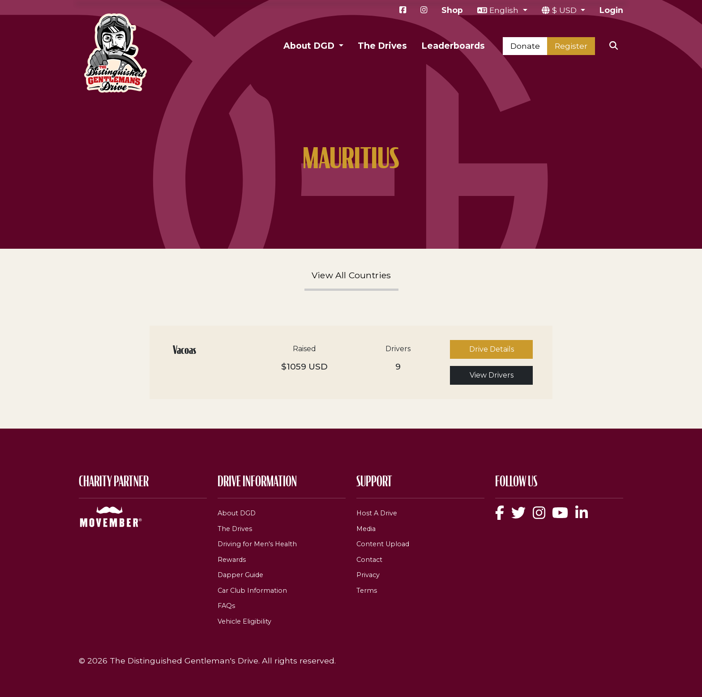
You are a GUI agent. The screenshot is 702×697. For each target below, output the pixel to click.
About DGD (237, 513)
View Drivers (492, 375)
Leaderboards (453, 45)
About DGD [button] (310, 45)
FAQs (226, 606)
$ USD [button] (565, 10)
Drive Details (491, 349)
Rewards (232, 560)
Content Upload (382, 544)
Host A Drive (376, 513)
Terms (366, 590)
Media (366, 529)
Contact (369, 560)
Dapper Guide (240, 575)
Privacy (368, 575)
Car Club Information (252, 590)
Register (571, 46)
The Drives (382, 45)
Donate (525, 46)
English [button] (505, 10)
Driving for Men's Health (257, 544)
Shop (452, 10)
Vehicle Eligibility (244, 621)
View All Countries (351, 275)
